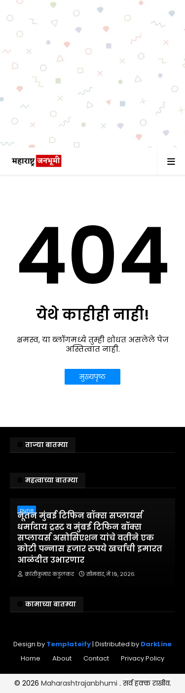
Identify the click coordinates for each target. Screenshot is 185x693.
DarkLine (156, 644)
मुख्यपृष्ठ (92, 377)
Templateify (68, 644)
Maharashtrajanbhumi (80, 683)
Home (30, 658)
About (62, 658)
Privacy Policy (142, 658)
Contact (96, 658)
